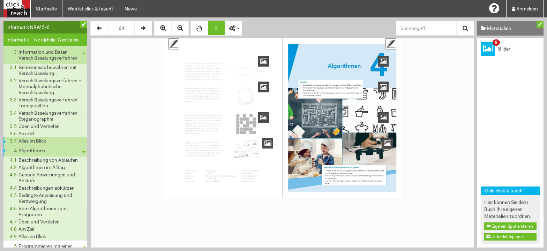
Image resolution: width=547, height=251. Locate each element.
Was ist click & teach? (91, 9)
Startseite (46, 9)
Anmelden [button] (525, 9)
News (131, 9)
